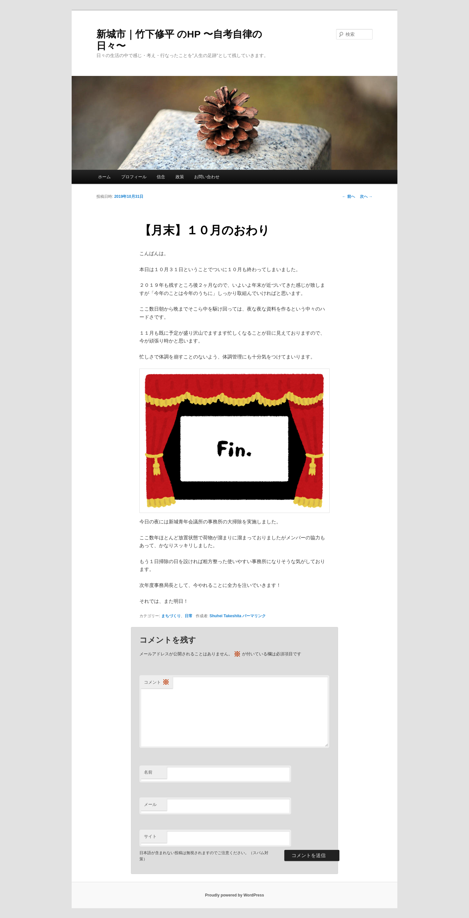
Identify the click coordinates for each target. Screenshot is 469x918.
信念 (161, 176)
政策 (180, 176)
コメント (156, 682)
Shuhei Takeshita (225, 616)
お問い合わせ (207, 176)
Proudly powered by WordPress (234, 895)
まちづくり (171, 616)
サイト (150, 836)
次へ (366, 196)
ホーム (104, 176)
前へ (348, 196)
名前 (148, 772)
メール (150, 804)
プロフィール (134, 176)
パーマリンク (254, 616)
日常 (188, 616)
